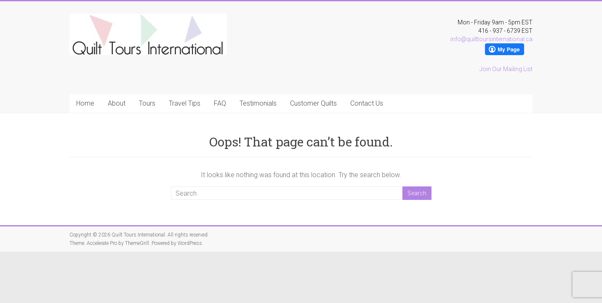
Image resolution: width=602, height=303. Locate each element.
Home (85, 103)
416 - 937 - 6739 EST (505, 30)
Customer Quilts (313, 103)
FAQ (220, 103)
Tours (147, 103)
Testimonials (258, 103)
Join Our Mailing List (506, 69)
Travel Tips (184, 103)
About (116, 103)
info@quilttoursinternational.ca (491, 39)
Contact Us (366, 103)
